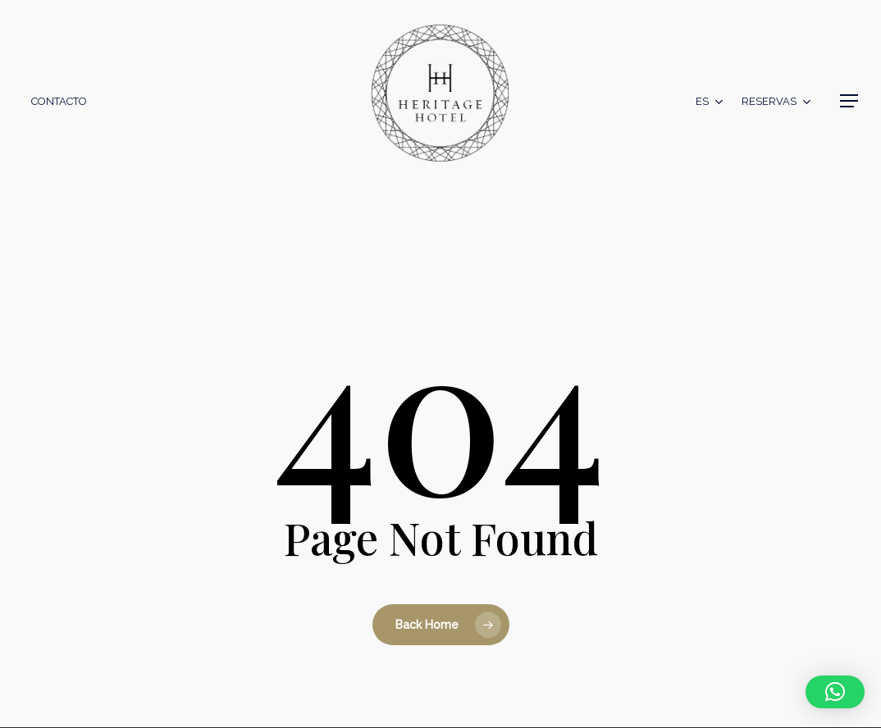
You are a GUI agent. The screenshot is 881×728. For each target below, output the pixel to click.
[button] (849, 101)
